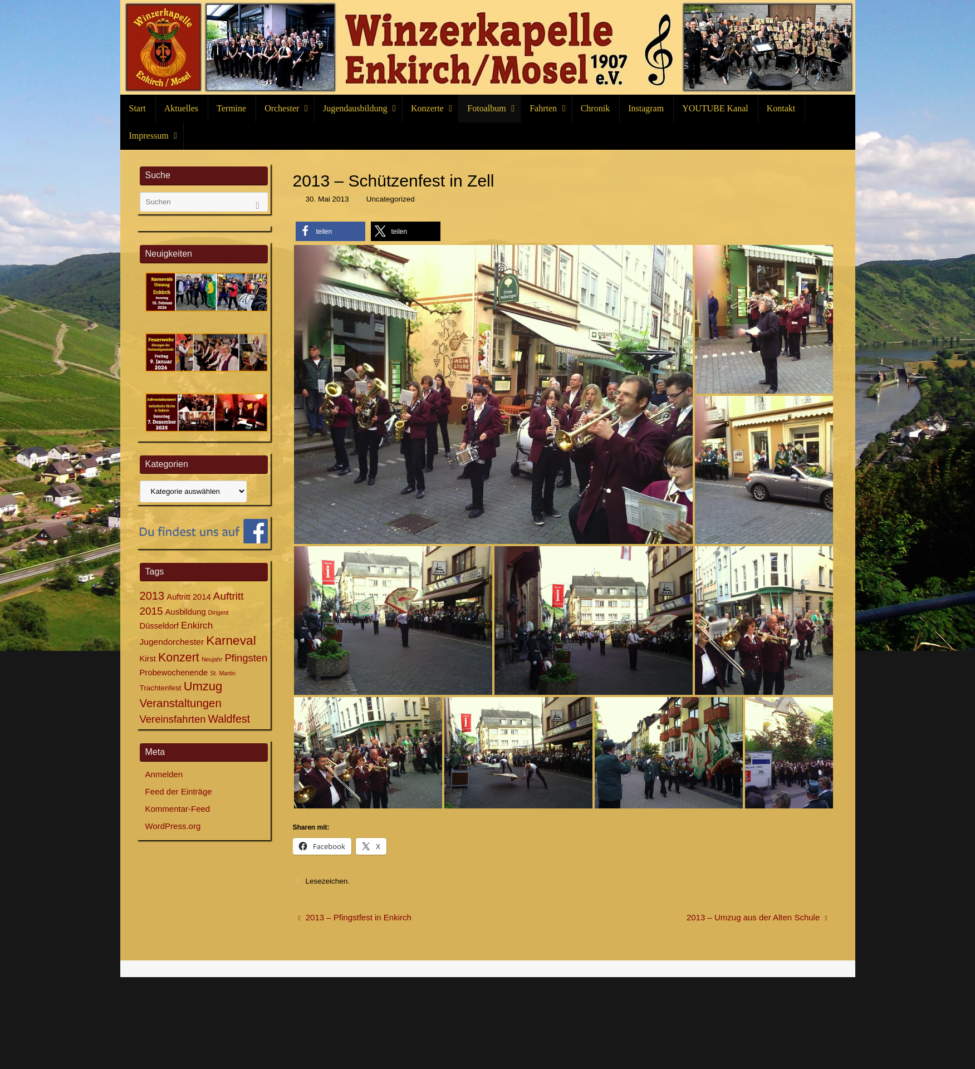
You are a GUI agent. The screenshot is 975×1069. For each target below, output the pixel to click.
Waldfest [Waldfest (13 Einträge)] (229, 719)
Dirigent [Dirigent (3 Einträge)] (218, 612)
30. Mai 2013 (327, 199)
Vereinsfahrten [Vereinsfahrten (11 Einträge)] (173, 719)
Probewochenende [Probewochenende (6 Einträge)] (174, 672)
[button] (330, 231)
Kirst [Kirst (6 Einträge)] (148, 658)
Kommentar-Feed (177, 808)
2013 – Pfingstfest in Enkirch (354, 917)
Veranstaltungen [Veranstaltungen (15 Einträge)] (181, 703)
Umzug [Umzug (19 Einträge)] (203, 686)
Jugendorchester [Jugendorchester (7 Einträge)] (172, 641)
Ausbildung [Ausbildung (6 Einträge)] (185, 611)
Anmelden (164, 774)
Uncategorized (390, 199)
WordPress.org (173, 826)
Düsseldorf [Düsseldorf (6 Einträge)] (159, 625)
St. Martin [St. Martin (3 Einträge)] (223, 673)
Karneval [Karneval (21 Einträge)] (231, 640)
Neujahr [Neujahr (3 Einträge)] (212, 659)
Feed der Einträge (178, 791)
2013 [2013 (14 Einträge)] (152, 596)
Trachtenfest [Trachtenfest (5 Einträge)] (161, 688)
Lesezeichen (326, 881)
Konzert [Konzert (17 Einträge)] (178, 657)
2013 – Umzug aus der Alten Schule (757, 917)
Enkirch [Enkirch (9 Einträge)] (197, 625)
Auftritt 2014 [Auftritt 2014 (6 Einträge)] (188, 596)
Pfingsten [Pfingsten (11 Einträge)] (245, 658)
